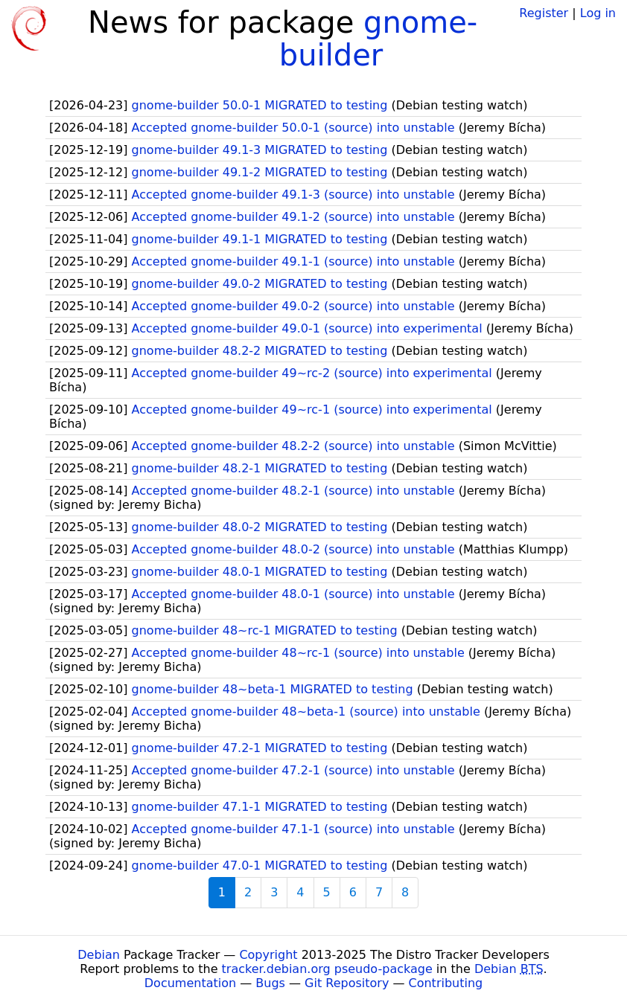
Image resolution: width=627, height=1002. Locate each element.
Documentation (190, 983)
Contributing (446, 983)
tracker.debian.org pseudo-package (327, 969)
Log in (598, 13)
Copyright (268, 955)
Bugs (270, 983)
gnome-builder (378, 38)
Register (543, 13)
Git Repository (347, 983)
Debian (98, 955)
